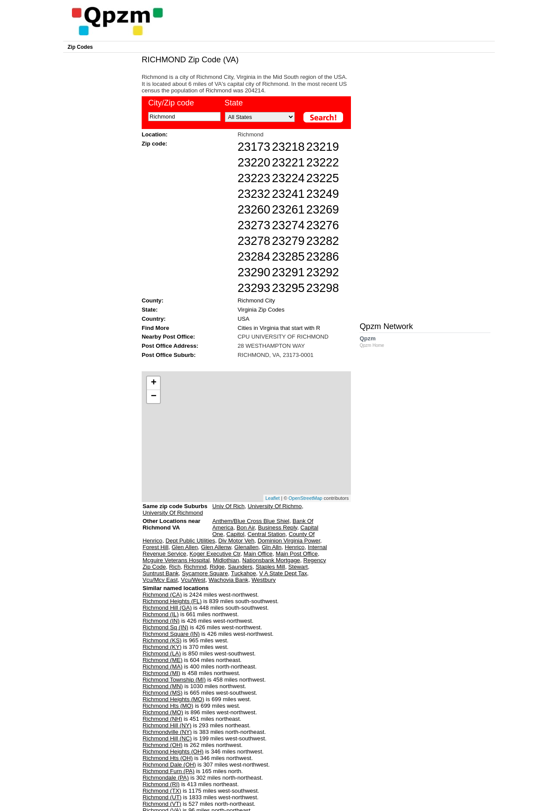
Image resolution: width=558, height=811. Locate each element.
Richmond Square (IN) (171, 634)
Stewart (298, 566)
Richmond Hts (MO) (168, 705)
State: (150, 309)
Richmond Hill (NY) (167, 725)
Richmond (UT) (162, 797)
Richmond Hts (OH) (168, 758)
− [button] (154, 396)
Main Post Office (297, 553)
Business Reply (277, 527)
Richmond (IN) (161, 621)
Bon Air (246, 527)
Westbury (264, 580)
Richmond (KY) (162, 647)
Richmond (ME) (163, 660)
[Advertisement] (242, 364)
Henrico (294, 547)
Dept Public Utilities (190, 540)
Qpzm (376, 341)
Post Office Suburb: (169, 355)
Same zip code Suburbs (175, 506)
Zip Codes (80, 47)
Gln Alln (271, 547)
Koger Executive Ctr (215, 553)
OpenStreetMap (306, 498)
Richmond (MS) (163, 692)
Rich (174, 566)
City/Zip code (171, 102)
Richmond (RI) (161, 784)
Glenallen (246, 547)
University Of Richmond (173, 512)
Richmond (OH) (163, 745)
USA (243, 319)
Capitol (235, 534)
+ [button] (154, 383)
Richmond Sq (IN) (165, 627)
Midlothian (226, 560)
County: (152, 300)
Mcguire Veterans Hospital (176, 560)
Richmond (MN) (163, 686)
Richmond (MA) (163, 666)
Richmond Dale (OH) (169, 764)
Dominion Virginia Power (289, 540)
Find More (155, 328)
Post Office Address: (170, 346)
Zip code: (154, 143)
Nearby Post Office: (168, 336)
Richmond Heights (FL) (172, 601)
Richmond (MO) (163, 712)
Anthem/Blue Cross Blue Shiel (250, 521)
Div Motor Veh (236, 540)
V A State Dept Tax (283, 573)
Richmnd (195, 566)
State (234, 102)
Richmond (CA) (162, 594)
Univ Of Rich (228, 506)
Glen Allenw (216, 547)
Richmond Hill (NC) (167, 738)
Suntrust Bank (161, 573)
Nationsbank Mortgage (271, 560)
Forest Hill (155, 547)
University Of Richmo (275, 506)
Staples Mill (270, 566)
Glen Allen (185, 547)
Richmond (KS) (162, 640)
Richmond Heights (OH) (173, 751)
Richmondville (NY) (167, 732)
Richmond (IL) (161, 614)
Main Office (258, 553)
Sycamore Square (205, 573)
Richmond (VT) (162, 804)
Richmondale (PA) (166, 777)
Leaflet (272, 498)
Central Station (267, 534)
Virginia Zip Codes (261, 309)
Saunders (240, 566)
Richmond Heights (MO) (173, 699)
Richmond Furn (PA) (168, 771)
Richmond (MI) (161, 673)
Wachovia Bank (228, 580)
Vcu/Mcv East (160, 580)
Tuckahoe (243, 573)
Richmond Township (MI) (174, 679)
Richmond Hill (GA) (167, 607)
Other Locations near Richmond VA (172, 527)
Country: (154, 319)
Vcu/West (193, 580)
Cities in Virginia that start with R (279, 328)
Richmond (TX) (162, 790)
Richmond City (256, 300)
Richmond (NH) (162, 719)
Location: (154, 134)
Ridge (217, 566)
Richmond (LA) (162, 653)
